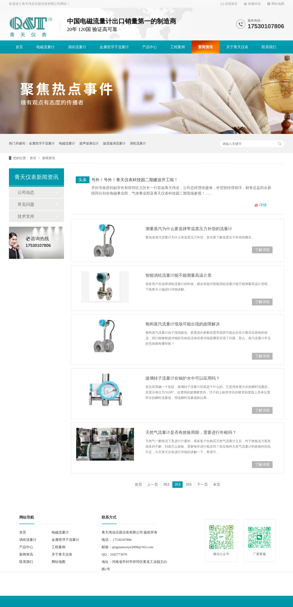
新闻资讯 (205, 47)
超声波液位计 (89, 143)
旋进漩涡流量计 (114, 143)
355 (189, 484)
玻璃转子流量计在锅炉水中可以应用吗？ (182, 378)
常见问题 (26, 204)
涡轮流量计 (138, 143)
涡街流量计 (77, 47)
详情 (263, 205)
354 (177, 484)
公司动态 (26, 192)
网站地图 (277, 4)
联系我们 (269, 47)
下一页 (202, 484)
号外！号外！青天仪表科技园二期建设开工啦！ (134, 180)
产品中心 (149, 47)
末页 (216, 484)
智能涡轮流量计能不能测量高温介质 (178, 275)
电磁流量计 (45, 47)
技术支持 (26, 216)
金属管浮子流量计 (114, 47)
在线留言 (231, 4)
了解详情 (262, 250)
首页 (19, 47)
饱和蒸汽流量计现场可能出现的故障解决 (182, 324)
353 (166, 484)
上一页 (152, 484)
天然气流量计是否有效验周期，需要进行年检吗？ (190, 432)
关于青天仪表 (237, 47)
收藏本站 (254, 4)
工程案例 (177, 47)
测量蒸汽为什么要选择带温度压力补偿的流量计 (188, 228)
